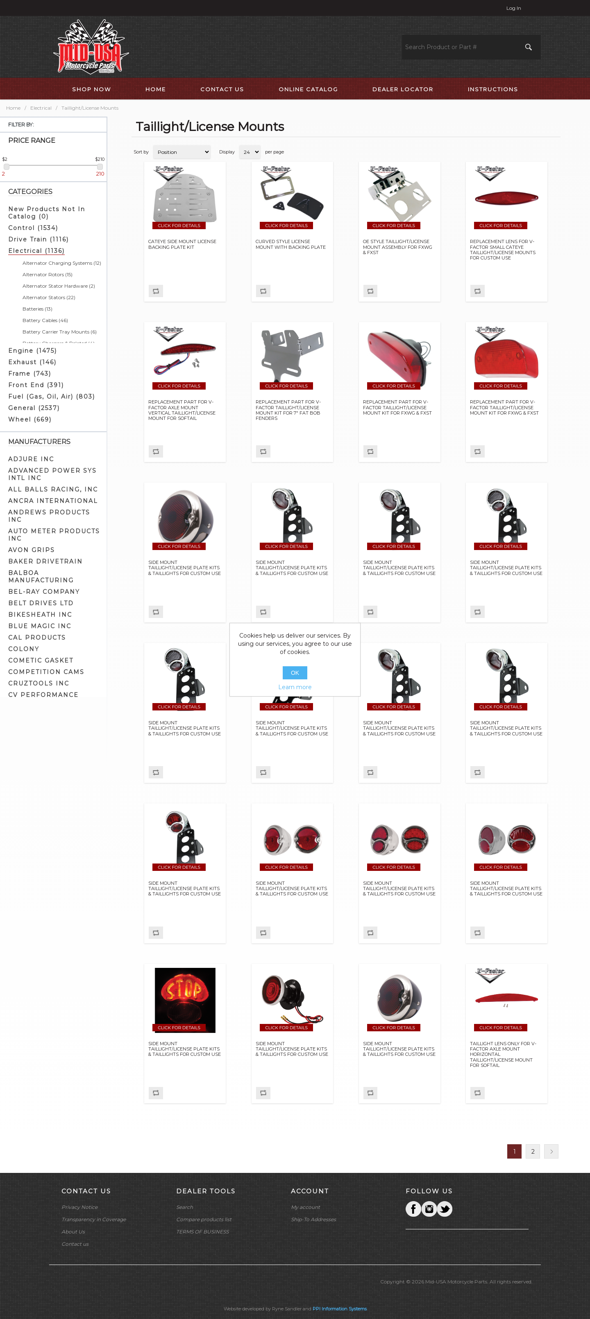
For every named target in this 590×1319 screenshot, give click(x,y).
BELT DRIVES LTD (41, 603)
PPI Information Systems (340, 1309)
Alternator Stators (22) (49, 297)
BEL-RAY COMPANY (44, 591)
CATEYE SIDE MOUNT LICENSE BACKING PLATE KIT (182, 244)
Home (13, 108)
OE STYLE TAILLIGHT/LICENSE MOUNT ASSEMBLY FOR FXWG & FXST (397, 247)
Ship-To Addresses (313, 1219)
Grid (539, 151)
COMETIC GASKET (40, 660)
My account (305, 1207)
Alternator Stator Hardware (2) (59, 286)
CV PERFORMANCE (43, 695)
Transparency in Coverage (93, 1219)
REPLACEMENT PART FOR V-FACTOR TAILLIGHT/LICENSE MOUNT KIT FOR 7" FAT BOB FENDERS (288, 410)
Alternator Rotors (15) (48, 274)
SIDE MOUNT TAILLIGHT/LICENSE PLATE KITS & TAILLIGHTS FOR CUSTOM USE (184, 568)
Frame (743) (29, 373)
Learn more (295, 687)
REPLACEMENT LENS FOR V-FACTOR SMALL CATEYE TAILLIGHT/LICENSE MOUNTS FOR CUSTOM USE (503, 250)
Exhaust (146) (32, 362)
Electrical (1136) (36, 251)
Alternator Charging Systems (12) (62, 263)
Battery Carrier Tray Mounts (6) (60, 332)
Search (184, 1207)
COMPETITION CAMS (46, 672)
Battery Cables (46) (45, 320)
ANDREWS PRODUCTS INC (49, 516)
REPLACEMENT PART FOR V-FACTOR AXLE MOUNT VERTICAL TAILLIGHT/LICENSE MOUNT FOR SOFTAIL (182, 410)
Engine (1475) (32, 350)
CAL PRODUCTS (37, 637)
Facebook (413, 1209)
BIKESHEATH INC (40, 614)
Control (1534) (33, 228)
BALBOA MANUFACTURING (41, 576)
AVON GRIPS (31, 550)
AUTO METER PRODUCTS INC (54, 535)
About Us (73, 1232)
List (553, 151)
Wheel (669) (30, 419)
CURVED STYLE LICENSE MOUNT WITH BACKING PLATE (291, 244)
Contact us (74, 1244)
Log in (513, 8)
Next (551, 1151)
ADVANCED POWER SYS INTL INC (52, 474)
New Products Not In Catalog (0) (46, 212)
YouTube (444, 1209)
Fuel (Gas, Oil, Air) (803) (51, 396)
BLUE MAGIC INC (39, 626)
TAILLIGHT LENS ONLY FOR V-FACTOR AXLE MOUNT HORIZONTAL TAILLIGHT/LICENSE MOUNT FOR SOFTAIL (503, 1054)
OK (295, 673)
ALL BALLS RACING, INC (53, 489)
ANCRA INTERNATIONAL (53, 501)
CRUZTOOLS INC (38, 683)
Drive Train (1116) (38, 239)
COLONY (23, 649)
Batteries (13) (37, 309)
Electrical (41, 108)
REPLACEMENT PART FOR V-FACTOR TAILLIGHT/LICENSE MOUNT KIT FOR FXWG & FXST (397, 407)
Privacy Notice (79, 1207)
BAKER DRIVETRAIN (45, 561)
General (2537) (34, 408)
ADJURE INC (31, 459)
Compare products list (203, 1219)
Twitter (429, 1209)
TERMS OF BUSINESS (202, 1232)
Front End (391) (36, 385)
